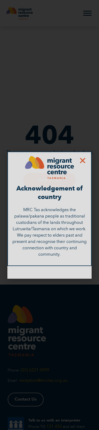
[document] (49, 215)
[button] (82, 160)
